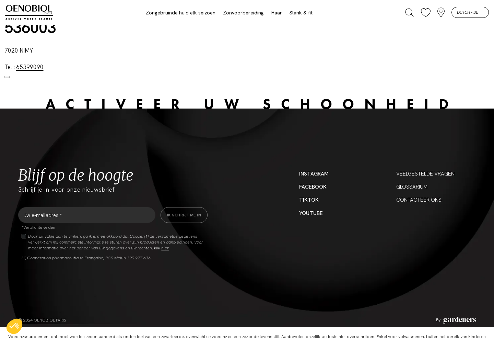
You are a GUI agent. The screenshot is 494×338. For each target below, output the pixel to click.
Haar (276, 13)
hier (165, 248)
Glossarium (411, 186)
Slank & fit (301, 13)
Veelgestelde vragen (425, 173)
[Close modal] (7, 77)
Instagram (314, 173)
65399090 (30, 67)
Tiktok (309, 199)
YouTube (311, 213)
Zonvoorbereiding (243, 13)
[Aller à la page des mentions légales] (456, 320)
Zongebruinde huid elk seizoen (180, 13)
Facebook (313, 186)
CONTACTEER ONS (419, 199)
